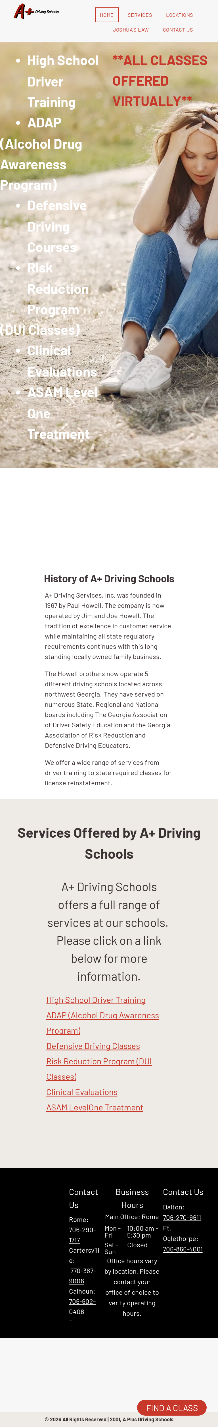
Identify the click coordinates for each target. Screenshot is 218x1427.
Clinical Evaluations (82, 1092)
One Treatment (116, 1107)
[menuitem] (109, 14)
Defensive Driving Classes (93, 1045)
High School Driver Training (96, 999)
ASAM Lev (64, 1107)
